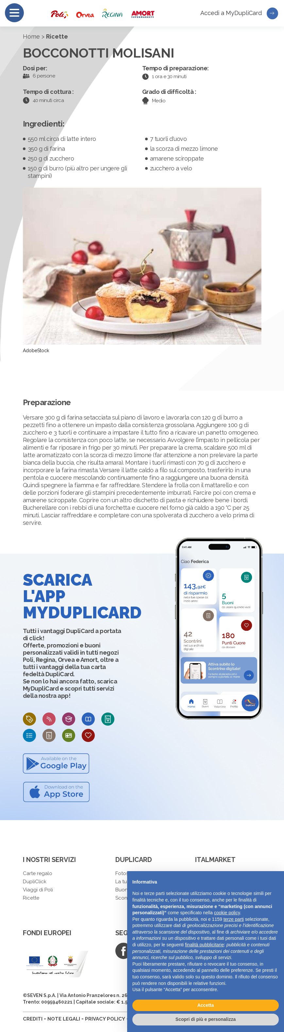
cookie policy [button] (227, 912)
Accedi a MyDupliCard (239, 13)
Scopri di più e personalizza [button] (205, 1019)
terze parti (234, 919)
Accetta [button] (205, 1005)
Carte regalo (37, 873)
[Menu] (14, 12)
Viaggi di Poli (38, 890)
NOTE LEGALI (63, 1019)
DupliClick (34, 882)
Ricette (31, 898)
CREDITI (32, 1019)
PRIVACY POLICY (105, 1019)
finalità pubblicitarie (204, 944)
